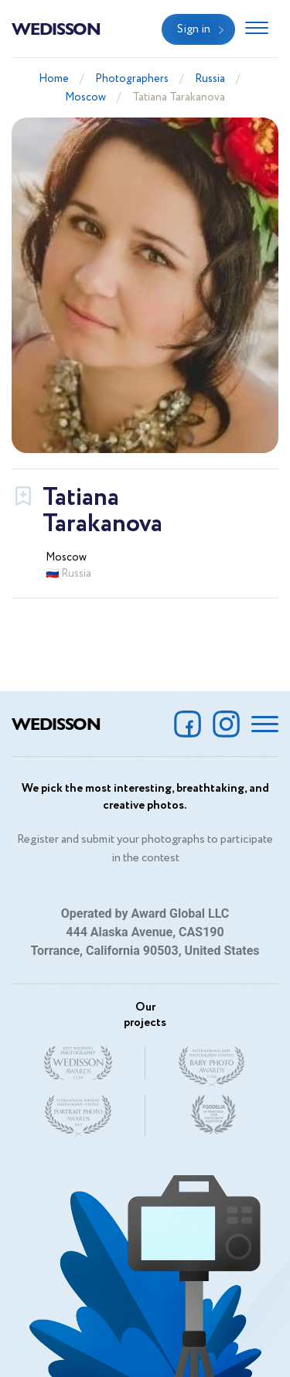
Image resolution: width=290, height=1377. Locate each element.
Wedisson (56, 27)
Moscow (85, 97)
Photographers (132, 79)
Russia (210, 79)
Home (54, 79)
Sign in (193, 29)
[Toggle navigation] (256, 29)
